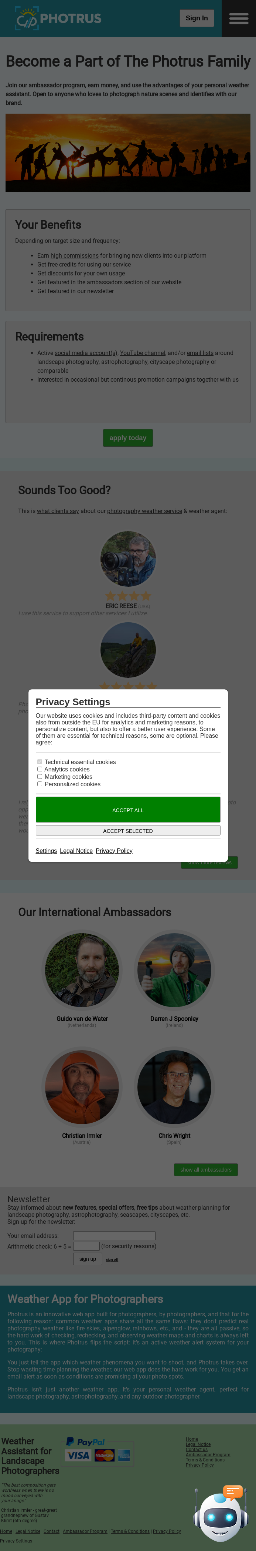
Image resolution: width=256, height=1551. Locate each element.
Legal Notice (76, 851)
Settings (46, 851)
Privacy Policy (114, 851)
